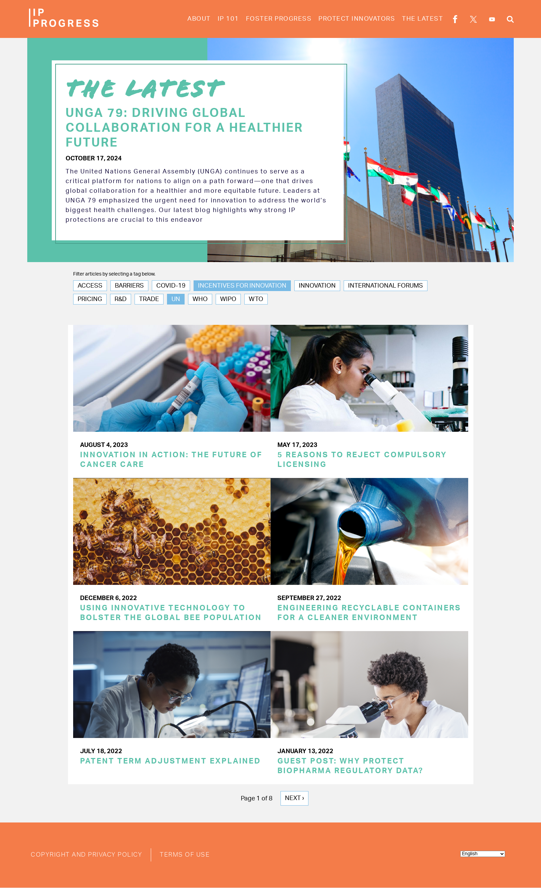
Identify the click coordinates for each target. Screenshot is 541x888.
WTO (256, 299)
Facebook (455, 20)
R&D (121, 299)
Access (90, 286)
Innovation (317, 286)
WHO (200, 299)
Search (510, 20)
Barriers (129, 286)
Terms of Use (185, 855)
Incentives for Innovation (242, 286)
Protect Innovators (356, 19)
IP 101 (228, 19)
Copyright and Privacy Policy (86, 855)
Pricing (90, 299)
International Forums (385, 286)
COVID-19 (171, 286)
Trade (149, 299)
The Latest (422, 19)
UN (175, 299)
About (199, 19)
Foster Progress (279, 19)
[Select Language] (482, 854)
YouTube (492, 19)
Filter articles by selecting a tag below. (114, 274)
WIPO (228, 299)
